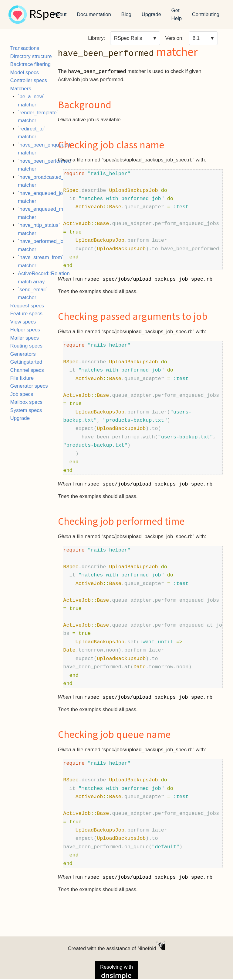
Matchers (20, 89)
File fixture (22, 378)
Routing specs (26, 346)
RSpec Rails (128, 38)
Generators (23, 354)
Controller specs (28, 80)
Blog (126, 14)
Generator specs (29, 386)
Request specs (27, 306)
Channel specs (27, 370)
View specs (23, 322)
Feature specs (26, 314)
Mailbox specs (26, 402)
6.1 (196, 38)
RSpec (45, 14)
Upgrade (151, 14)
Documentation (94, 14)
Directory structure (31, 56)
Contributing (206, 14)
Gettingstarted (26, 362)
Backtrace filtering (30, 64)
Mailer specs (24, 338)
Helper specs (25, 330)
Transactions (24, 48)
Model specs (24, 72)
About (60, 14)
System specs (26, 410)
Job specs (21, 394)
